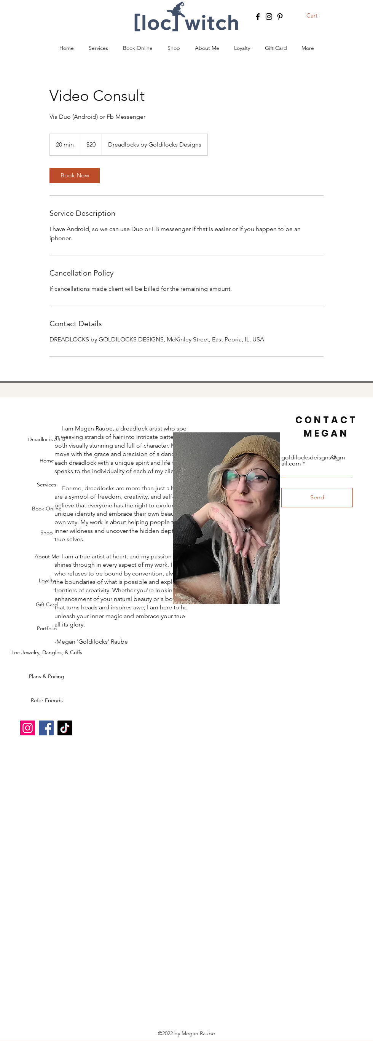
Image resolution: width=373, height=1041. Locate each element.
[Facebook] (257, 16)
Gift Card (47, 604)
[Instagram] (269, 16)
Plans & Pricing (46, 676)
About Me (47, 556)
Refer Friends (47, 700)
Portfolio (47, 628)
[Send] (317, 497)
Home (47, 460)
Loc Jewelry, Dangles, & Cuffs (46, 652)
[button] (316, 15)
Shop (46, 532)
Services (46, 484)
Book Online (47, 508)
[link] (74, 175)
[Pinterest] (280, 16)
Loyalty (47, 580)
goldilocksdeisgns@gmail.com (313, 460)
